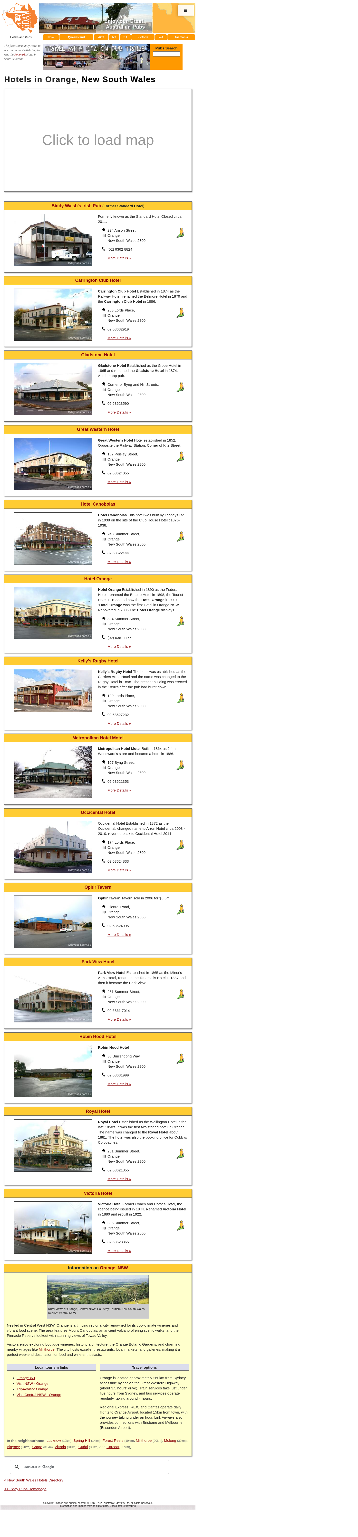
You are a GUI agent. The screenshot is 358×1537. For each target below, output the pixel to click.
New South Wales (119, 79)
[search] (89, 1467)
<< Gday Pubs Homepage (25, 1489)
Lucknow (54, 1440)
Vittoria (60, 1447)
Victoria (143, 37)
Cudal (83, 1447)
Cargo (37, 1447)
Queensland (76, 37)
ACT (101, 37)
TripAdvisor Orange (32, 1389)
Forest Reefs (112, 1440)
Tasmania (181, 37)
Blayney (13, 1447)
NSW (51, 37)
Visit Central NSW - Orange (39, 1395)
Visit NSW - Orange (32, 1383)
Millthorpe (47, 1349)
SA (126, 37)
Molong (170, 1440)
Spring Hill (81, 1440)
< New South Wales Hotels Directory (33, 1480)
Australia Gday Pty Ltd (116, 1502)
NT (114, 37)
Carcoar (112, 1447)
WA (161, 37)
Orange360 (26, 1378)
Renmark (20, 54)
